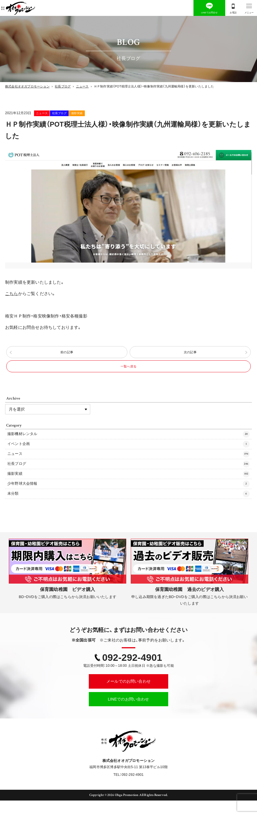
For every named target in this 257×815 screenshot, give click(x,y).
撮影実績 (114, 113)
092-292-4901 (132, 672)
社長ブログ (82, 113)
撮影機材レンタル (128, 442)
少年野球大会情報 (128, 497)
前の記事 (66, 354)
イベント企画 (128, 453)
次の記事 (190, 354)
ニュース (49, 113)
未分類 (128, 508)
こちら (11, 293)
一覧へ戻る (128, 372)
